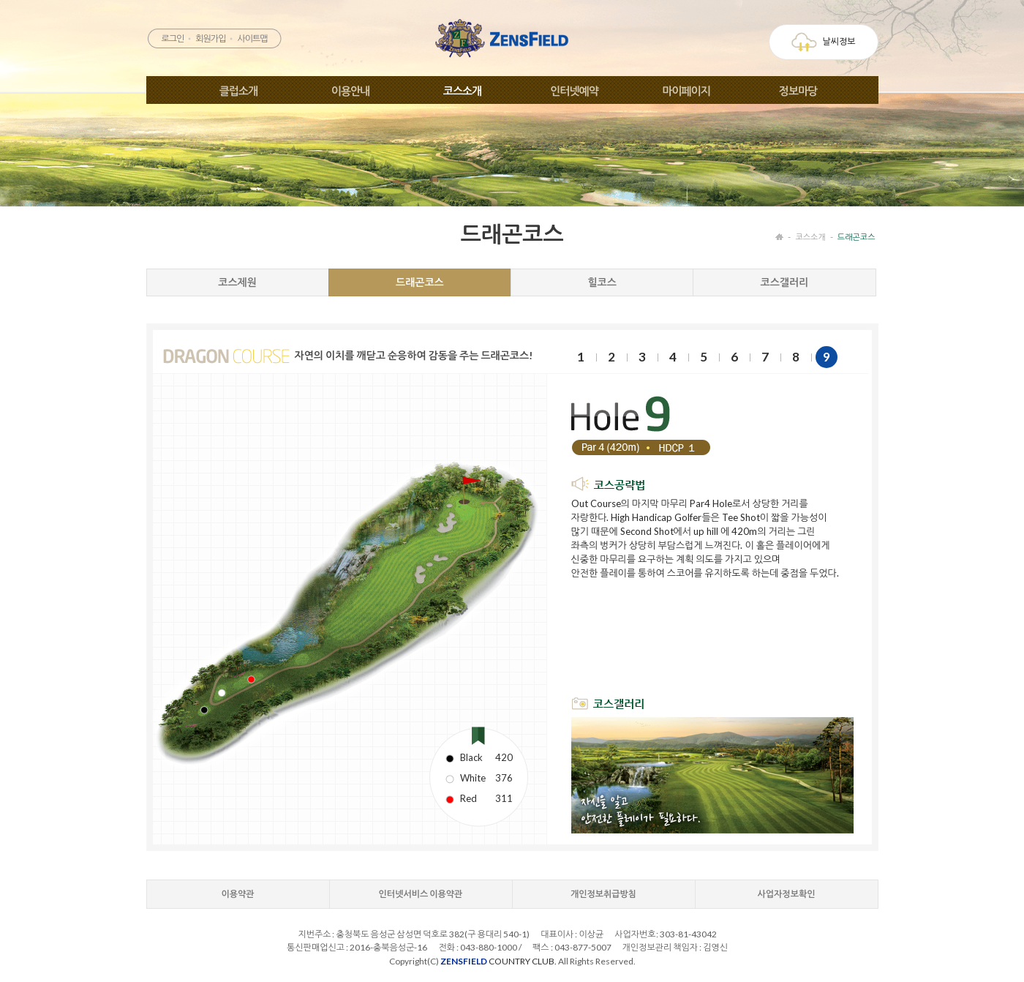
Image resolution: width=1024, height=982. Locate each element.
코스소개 (462, 90)
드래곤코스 (856, 236)
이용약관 (237, 893)
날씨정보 (823, 42)
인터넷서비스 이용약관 (421, 893)
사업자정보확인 (787, 893)
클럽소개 (238, 90)
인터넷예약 (574, 90)
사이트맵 (252, 38)
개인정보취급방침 (603, 893)
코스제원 (237, 282)
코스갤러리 (784, 282)
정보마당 (798, 90)
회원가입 (210, 38)
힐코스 (601, 282)
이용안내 (350, 90)
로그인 (172, 38)
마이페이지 (686, 90)
